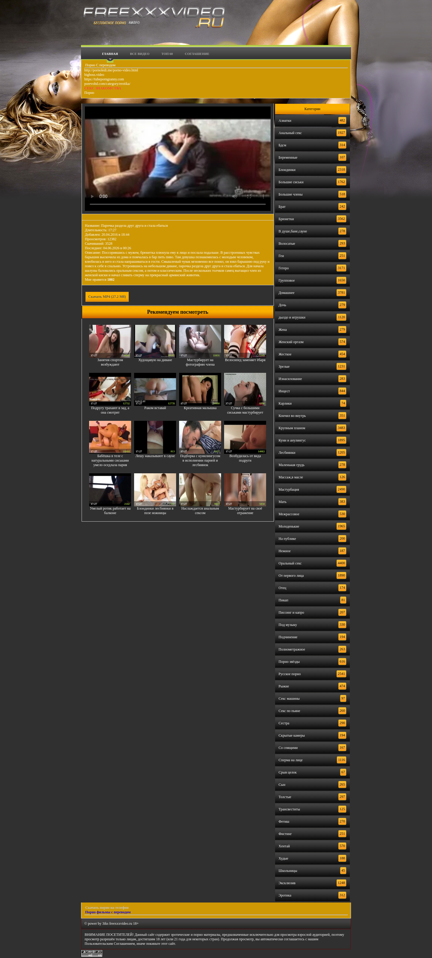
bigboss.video (94, 75)
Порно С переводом (100, 65)
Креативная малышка (200, 408)
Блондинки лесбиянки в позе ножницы (155, 510)
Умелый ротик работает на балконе (110, 510)
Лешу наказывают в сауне (155, 456)
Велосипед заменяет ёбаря (245, 360)
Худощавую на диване (155, 360)
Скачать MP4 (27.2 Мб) (107, 297)
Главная (110, 53)
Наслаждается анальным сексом (200, 510)
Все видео (139, 53)
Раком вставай (155, 408)
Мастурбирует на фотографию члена (200, 362)
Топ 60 (167, 53)
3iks (105, 923)
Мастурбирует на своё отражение (245, 510)
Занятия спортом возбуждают (110, 362)
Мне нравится (100, 279)
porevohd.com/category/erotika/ (107, 84)
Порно (89, 93)
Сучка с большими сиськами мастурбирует (245, 410)
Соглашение (197, 53)
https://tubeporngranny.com (104, 79)
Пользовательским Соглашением (110, 944)
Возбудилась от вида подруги (245, 458)
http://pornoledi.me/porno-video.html (111, 70)
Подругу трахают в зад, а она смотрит (110, 410)
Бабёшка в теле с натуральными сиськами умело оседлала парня (110, 460)
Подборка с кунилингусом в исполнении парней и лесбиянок (200, 460)
